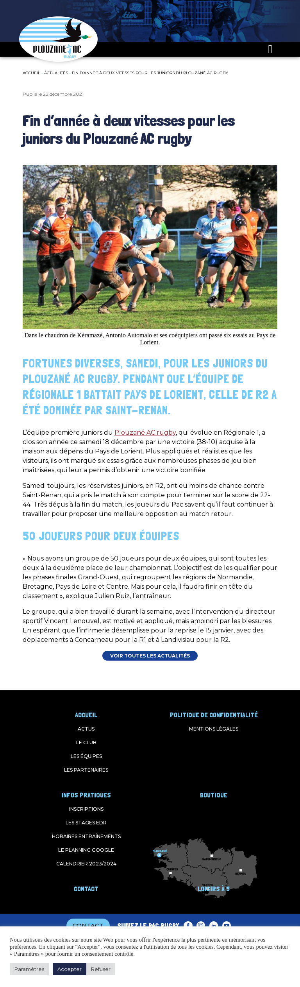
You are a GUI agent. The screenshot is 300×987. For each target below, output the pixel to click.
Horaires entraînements (86, 836)
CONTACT (88, 925)
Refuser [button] (101, 969)
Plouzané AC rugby (145, 432)
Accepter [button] (69, 969)
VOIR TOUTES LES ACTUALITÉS (150, 656)
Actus (86, 729)
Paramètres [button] (29, 969)
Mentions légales (213, 729)
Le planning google (86, 850)
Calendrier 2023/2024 (86, 864)
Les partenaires (86, 770)
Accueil (31, 72)
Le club (86, 742)
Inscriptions (86, 809)
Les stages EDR (86, 823)
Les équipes (86, 756)
